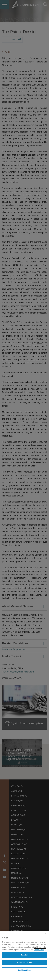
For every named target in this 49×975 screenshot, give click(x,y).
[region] (24, 953)
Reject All (24, 955)
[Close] (45, 934)
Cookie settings (24, 970)
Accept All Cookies (24, 962)
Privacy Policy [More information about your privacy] (39, 950)
